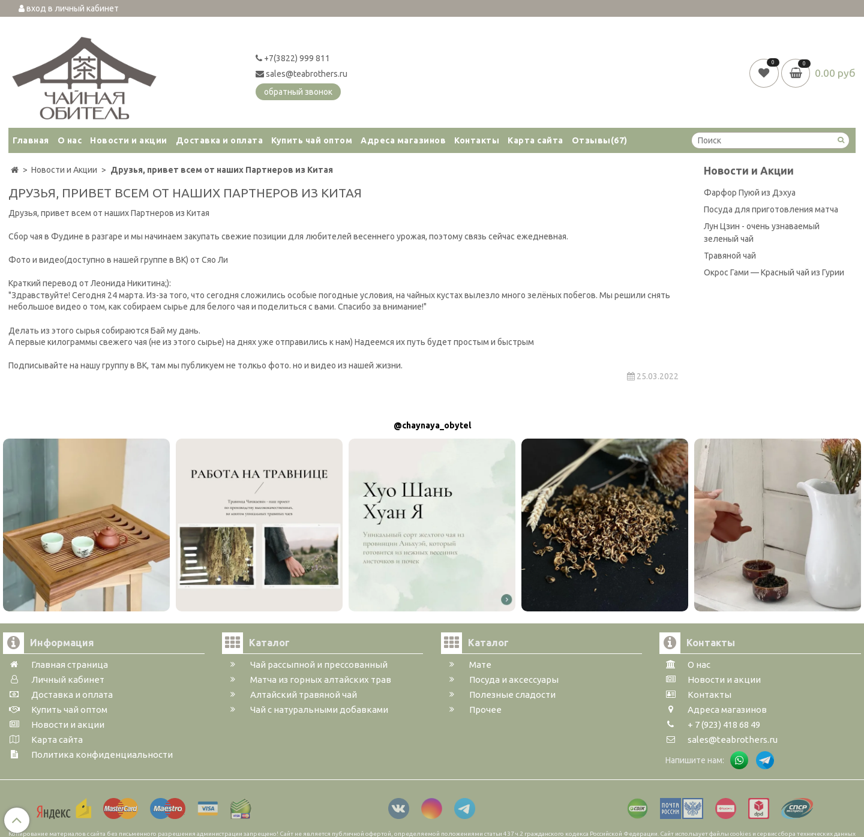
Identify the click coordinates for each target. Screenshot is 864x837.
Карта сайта (535, 140)
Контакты (476, 140)
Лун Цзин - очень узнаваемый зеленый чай (762, 232)
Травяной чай (730, 255)
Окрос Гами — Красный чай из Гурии (774, 272)
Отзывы (600, 140)
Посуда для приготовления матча (771, 209)
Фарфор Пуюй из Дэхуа (750, 192)
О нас (70, 140)
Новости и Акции (749, 171)
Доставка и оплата (219, 140)
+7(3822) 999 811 (293, 58)
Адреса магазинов (403, 140)
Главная (31, 140)
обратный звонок (298, 92)
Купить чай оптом (311, 140)
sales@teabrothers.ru (301, 74)
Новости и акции (128, 140)
